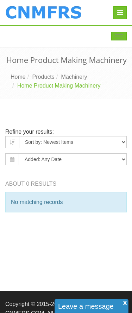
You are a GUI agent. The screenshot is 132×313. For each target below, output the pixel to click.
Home (18, 77)
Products (43, 77)
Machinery (74, 77)
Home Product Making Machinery (59, 86)
